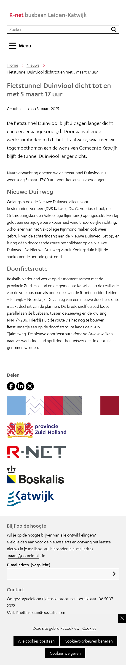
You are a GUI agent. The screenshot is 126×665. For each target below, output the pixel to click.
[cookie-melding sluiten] (122, 618)
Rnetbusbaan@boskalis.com (40, 612)
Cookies (89, 628)
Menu (25, 46)
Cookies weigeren (65, 653)
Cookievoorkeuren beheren (89, 640)
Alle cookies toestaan (36, 640)
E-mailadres (28, 564)
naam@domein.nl (23, 555)
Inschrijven (114, 573)
